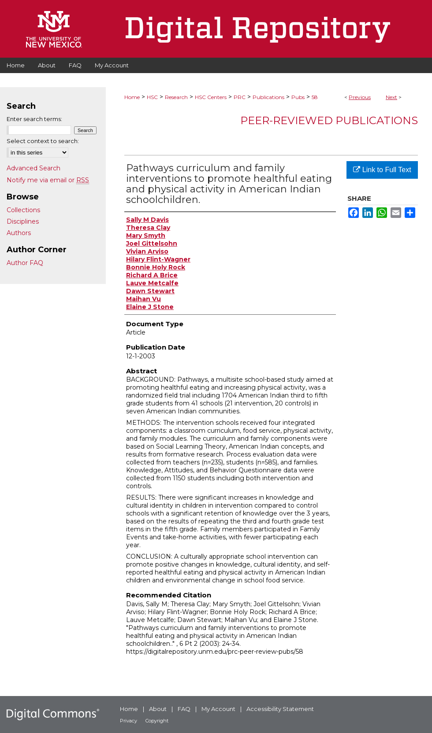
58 (315, 97)
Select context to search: (43, 140)
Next (391, 97)
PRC (240, 97)
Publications (268, 97)
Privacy (128, 721)
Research (176, 97)
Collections (23, 210)
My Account (218, 708)
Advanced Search (33, 168)
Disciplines (23, 221)
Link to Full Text (382, 169)
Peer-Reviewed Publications (329, 120)
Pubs (298, 97)
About (158, 708)
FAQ (184, 708)
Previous (360, 97)
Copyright (156, 721)
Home (132, 97)
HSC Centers (211, 97)
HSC (152, 97)
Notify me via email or (48, 180)
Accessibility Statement (280, 708)
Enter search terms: (34, 118)
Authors (19, 233)
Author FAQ (25, 263)
